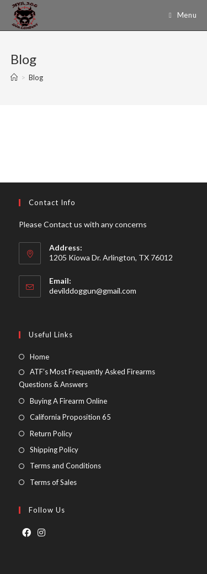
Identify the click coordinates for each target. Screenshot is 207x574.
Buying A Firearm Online (68, 400)
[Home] (14, 77)
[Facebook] (26, 533)
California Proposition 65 (70, 417)
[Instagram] (41, 533)
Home (39, 356)
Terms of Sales (53, 482)
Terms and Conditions (65, 465)
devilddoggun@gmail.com (92, 290)
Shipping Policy (54, 449)
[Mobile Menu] (179, 15)
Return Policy (51, 433)
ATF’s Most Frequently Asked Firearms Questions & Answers (87, 378)
